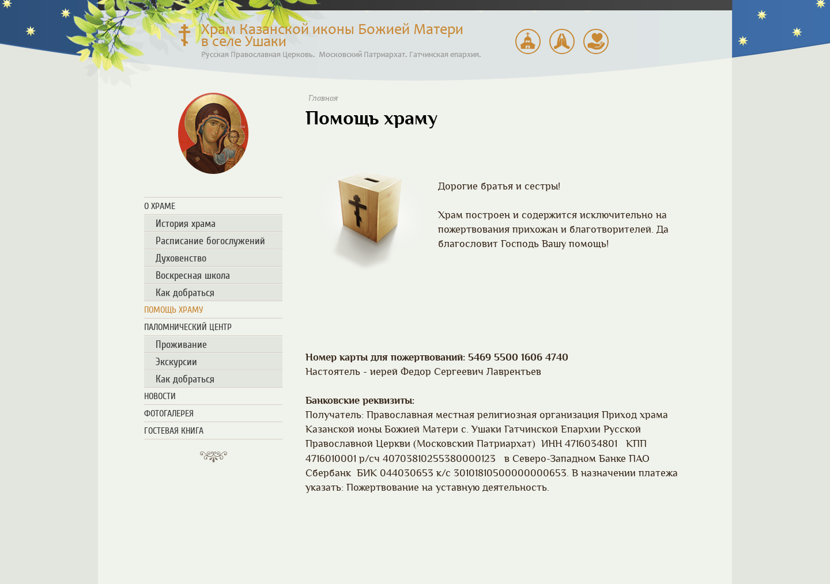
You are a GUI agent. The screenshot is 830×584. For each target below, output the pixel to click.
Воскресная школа (193, 275)
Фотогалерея (169, 413)
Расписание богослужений (562, 41)
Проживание (181, 344)
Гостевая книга (173, 431)
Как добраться (185, 292)
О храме (159, 206)
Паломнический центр (528, 41)
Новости (160, 396)
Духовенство (181, 258)
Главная (323, 98)
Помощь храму (596, 41)
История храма (186, 223)
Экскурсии (176, 361)
